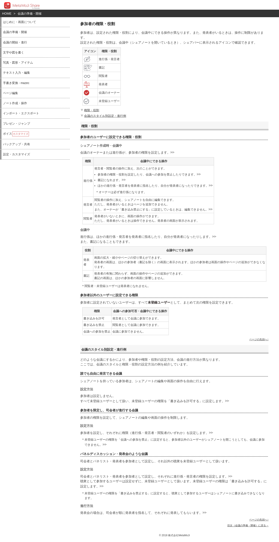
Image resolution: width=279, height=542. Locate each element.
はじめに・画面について (19, 22)
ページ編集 (10, 93)
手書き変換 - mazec (16, 83)
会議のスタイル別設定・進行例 (103, 116)
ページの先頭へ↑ (258, 339)
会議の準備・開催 (30, 13)
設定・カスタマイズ (16, 154)
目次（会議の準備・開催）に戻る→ (247, 525)
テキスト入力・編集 (16, 72)
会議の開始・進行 (15, 42)
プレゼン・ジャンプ (16, 123)
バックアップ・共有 (16, 144)
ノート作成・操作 (15, 103)
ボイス (16, 133)
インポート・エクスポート (21, 113)
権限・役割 (89, 110)
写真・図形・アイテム (18, 62)
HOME (6, 13)
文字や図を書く (13, 52)
